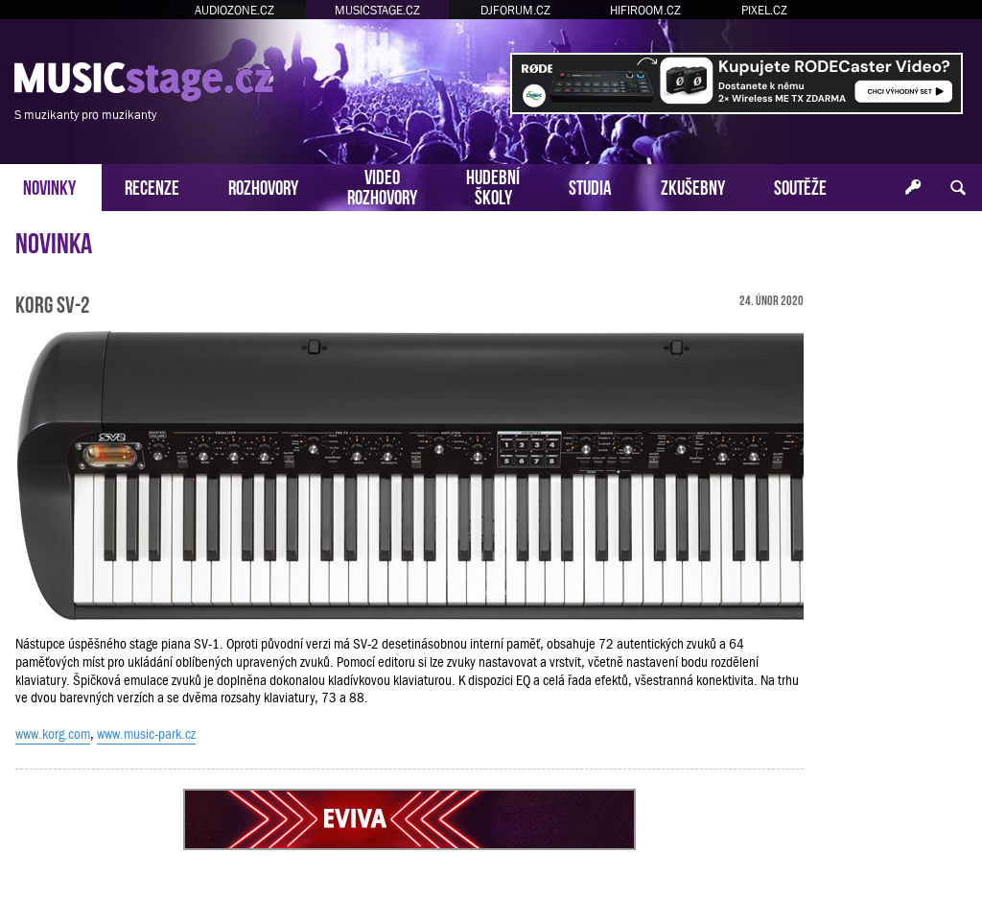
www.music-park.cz (146, 734)
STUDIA (590, 186)
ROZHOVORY (263, 186)
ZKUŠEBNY (693, 186)
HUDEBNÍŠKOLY (493, 185)
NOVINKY (49, 186)
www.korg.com (52, 734)
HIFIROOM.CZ (645, 10)
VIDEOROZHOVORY (382, 185)
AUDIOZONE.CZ (234, 10)
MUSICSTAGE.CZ (377, 10)
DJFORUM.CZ (515, 10)
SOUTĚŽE (800, 186)
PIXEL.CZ (764, 10)
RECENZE (152, 186)
